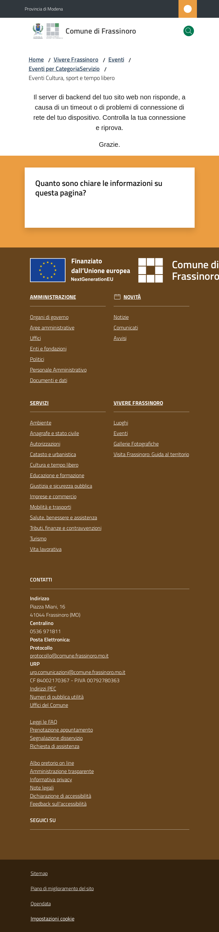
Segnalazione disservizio (56, 738)
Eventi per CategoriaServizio (64, 68)
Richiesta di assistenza (54, 746)
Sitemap (39, 873)
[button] (189, 31)
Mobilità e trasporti (50, 507)
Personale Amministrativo (58, 370)
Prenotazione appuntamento (61, 730)
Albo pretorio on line (52, 763)
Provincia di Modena (44, 8)
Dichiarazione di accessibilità (60, 796)
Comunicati (126, 327)
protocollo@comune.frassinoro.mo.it (69, 656)
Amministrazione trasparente (62, 771)
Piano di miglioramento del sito (62, 888)
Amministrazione (53, 297)
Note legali (42, 787)
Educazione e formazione (57, 475)
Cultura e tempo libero (54, 465)
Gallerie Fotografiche (136, 444)
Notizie (121, 317)
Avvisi (120, 338)
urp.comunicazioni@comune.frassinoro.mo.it (77, 672)
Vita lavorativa (46, 549)
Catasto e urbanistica (53, 454)
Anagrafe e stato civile (54, 433)
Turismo (38, 538)
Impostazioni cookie (52, 918)
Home (36, 59)
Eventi (116, 59)
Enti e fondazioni (48, 348)
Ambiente (40, 423)
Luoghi (121, 423)
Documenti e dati (48, 380)
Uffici (35, 338)
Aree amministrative (52, 327)
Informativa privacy (51, 779)
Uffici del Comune (49, 705)
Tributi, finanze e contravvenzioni (65, 528)
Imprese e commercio (53, 496)
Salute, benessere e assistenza (63, 517)
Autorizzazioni (45, 444)
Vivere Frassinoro (76, 59)
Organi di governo (49, 317)
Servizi (39, 403)
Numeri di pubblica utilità (57, 697)
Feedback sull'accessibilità (58, 804)
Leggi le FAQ (43, 722)
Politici (37, 359)
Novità (132, 297)
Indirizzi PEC (43, 688)
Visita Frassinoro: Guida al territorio (151, 454)
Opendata (41, 903)
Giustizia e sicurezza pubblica (61, 486)
